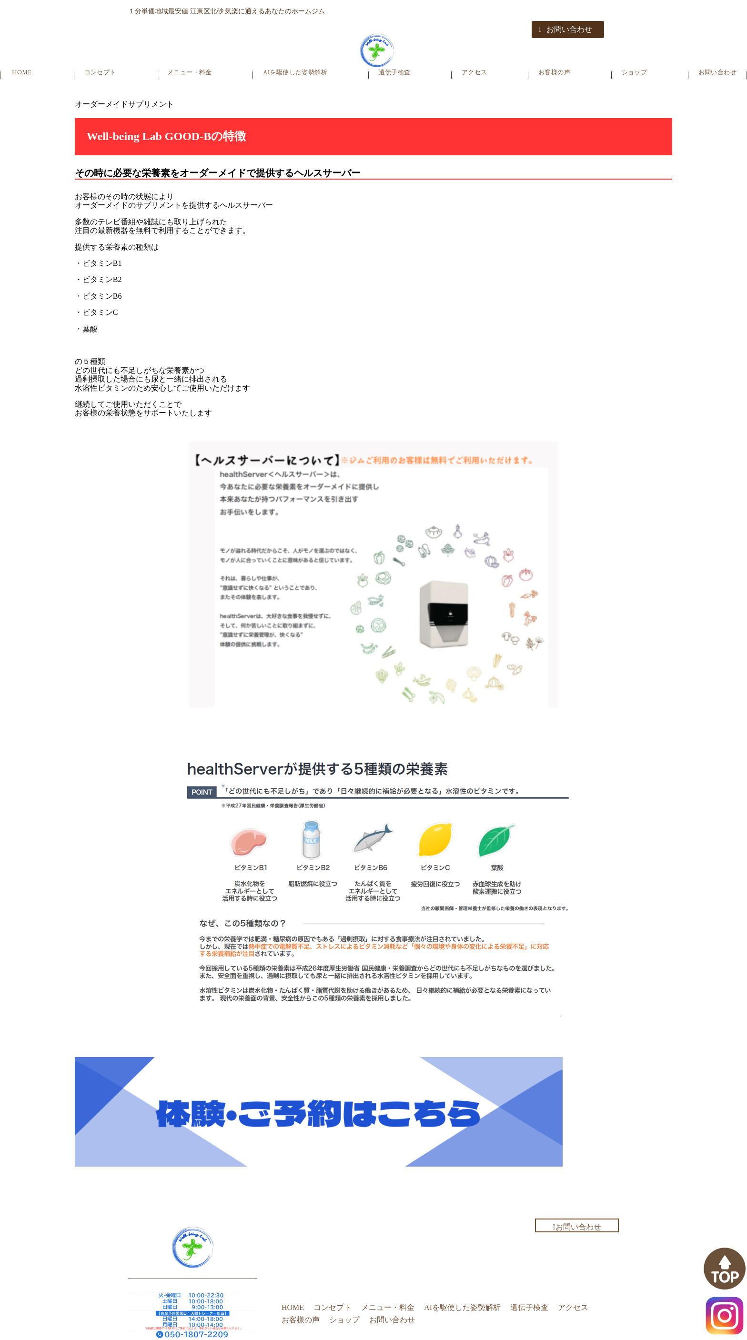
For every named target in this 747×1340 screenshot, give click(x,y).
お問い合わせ (565, 29)
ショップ (634, 72)
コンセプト (100, 72)
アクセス (474, 72)
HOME (21, 72)
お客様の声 (554, 72)
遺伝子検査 (395, 72)
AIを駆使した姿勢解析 (295, 72)
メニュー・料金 (189, 72)
